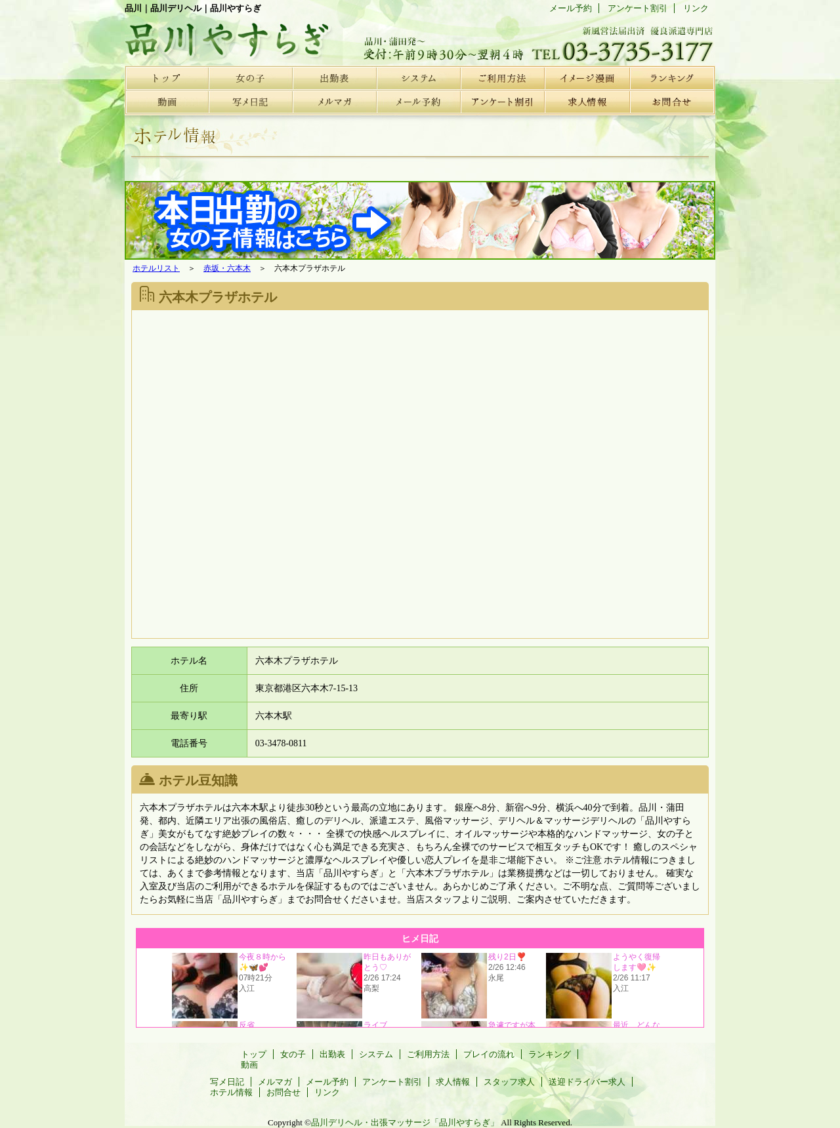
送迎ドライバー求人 (587, 1082)
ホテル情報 (231, 1092)
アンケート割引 (503, 102)
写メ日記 (251, 102)
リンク (696, 8)
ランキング (671, 78)
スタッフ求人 (509, 1082)
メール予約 (419, 102)
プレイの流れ (587, 78)
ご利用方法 (503, 78)
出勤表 (335, 78)
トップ (167, 78)
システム (419, 78)
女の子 (251, 78)
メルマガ (335, 102)
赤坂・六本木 (227, 268)
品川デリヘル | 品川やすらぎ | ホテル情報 (223, 36)
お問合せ (671, 102)
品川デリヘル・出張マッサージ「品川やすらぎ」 (405, 1122)
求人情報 (587, 102)
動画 (167, 102)
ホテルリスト (156, 268)
